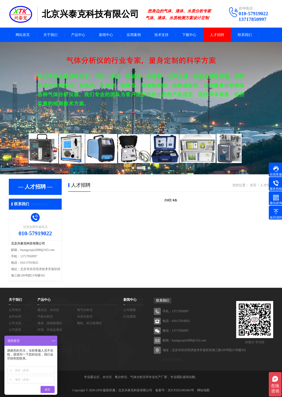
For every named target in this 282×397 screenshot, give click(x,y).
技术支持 (161, 35)
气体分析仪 (45, 316)
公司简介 (15, 310)
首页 (253, 185)
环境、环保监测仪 (49, 329)
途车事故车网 (172, 359)
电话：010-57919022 (176, 321)
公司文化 (15, 323)
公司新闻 (129, 310)
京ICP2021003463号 (181, 390)
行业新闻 (129, 316)
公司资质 (15, 329)
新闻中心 (106, 35)
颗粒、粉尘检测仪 (89, 323)
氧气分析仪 (85, 310)
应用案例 (134, 35)
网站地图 (203, 390)
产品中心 (78, 35)
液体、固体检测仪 (49, 323)
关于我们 (50, 35)
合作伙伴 (15, 316)
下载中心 (189, 35)
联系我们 (245, 35)
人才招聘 (217, 35)
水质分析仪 (85, 316)
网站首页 (23, 35)
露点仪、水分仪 (48, 310)
